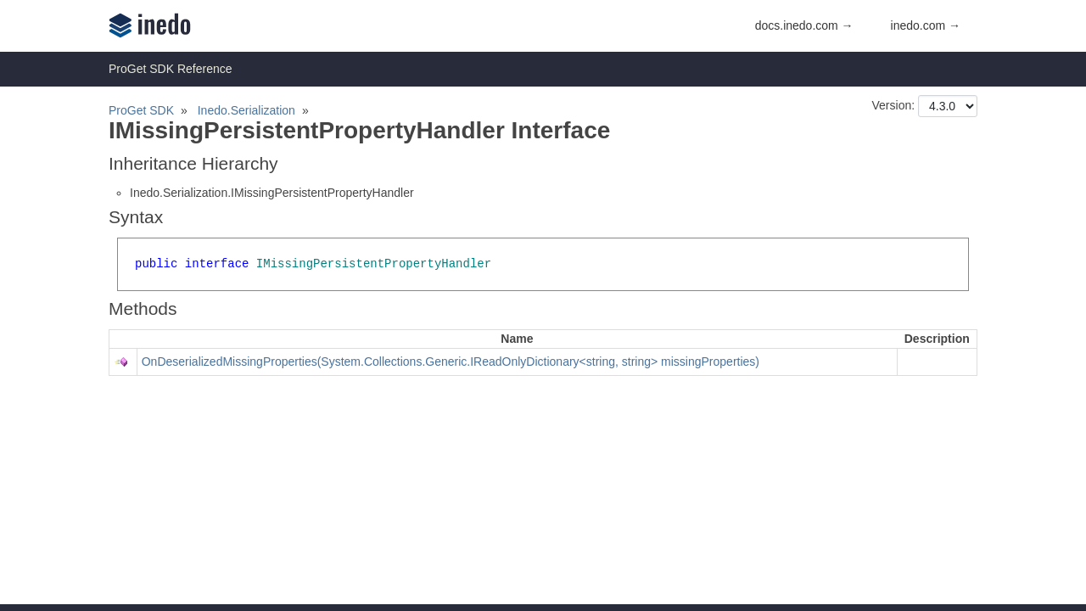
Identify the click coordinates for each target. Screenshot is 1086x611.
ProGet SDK (141, 110)
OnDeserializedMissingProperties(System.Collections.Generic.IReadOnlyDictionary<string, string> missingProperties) (450, 361)
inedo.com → (925, 25)
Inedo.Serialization (246, 110)
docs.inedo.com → (804, 25)
